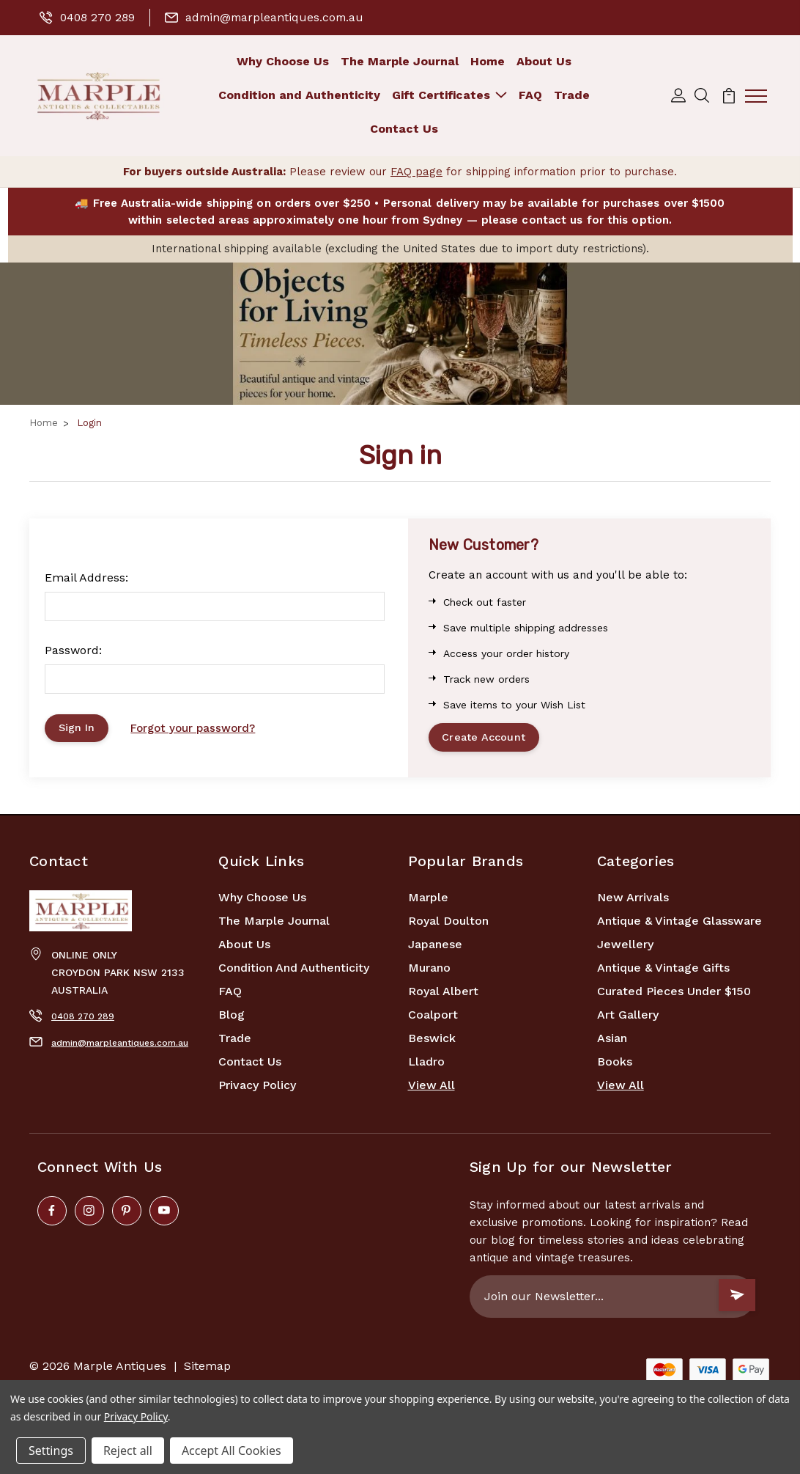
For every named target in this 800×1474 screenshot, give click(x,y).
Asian (612, 1041)
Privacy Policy (257, 1088)
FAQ (530, 95)
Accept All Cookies (231, 1450)
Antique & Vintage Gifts (663, 971)
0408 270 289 (88, 17)
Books (614, 1064)
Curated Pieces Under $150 (674, 994)
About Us (543, 61)
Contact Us (404, 129)
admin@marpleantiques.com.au (268, 17)
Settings (51, 1450)
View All (431, 1088)
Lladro (426, 1064)
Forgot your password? (196, 729)
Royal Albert (443, 994)
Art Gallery (628, 1017)
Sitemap (207, 1369)
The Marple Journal (400, 61)
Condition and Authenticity (299, 95)
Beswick (432, 1041)
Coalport (433, 1017)
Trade (572, 95)
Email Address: (86, 577)
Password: (73, 650)
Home (487, 61)
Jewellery (625, 947)
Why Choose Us (283, 61)
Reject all (127, 1450)
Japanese (435, 947)
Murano (429, 971)
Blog (231, 1017)
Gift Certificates (449, 95)
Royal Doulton (448, 924)
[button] (400, 334)
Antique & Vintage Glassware (679, 924)
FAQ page (416, 171)
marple (428, 900)
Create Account (486, 739)
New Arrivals (633, 900)
